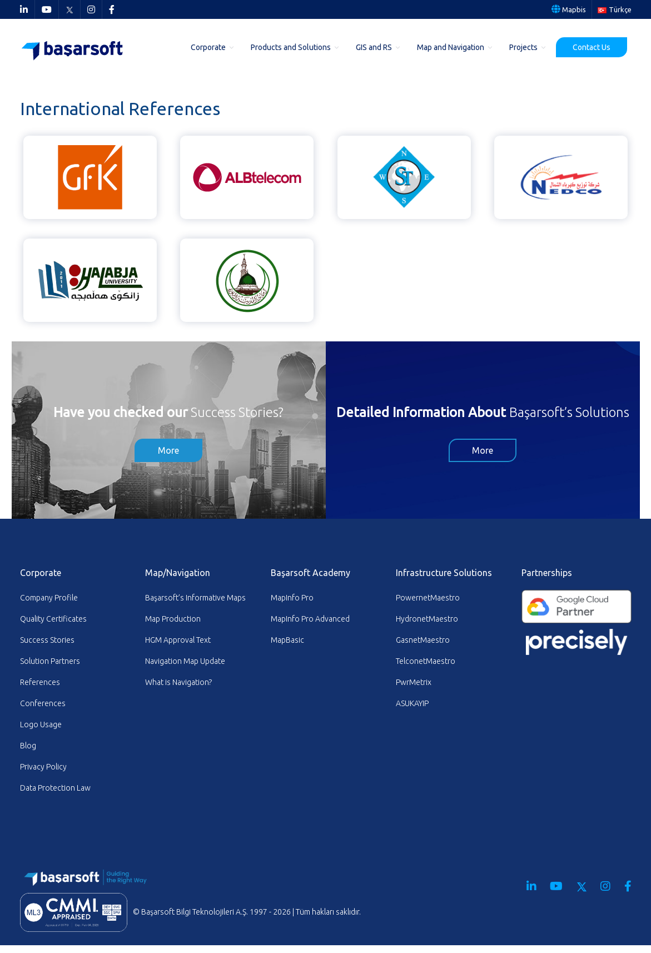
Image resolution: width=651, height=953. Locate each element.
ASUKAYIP (412, 703)
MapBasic (287, 640)
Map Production (173, 618)
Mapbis (568, 9)
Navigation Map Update (185, 661)
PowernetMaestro (428, 597)
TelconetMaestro (425, 661)
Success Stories (47, 640)
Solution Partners (50, 661)
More (168, 450)
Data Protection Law (55, 787)
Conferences (43, 703)
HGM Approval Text (178, 640)
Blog (28, 745)
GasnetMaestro (423, 640)
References (40, 682)
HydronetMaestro (427, 618)
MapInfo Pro (292, 597)
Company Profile (49, 597)
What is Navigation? (178, 682)
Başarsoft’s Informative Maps (195, 597)
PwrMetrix (413, 682)
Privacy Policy (43, 766)
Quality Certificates (53, 618)
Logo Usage (41, 724)
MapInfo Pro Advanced (310, 618)
